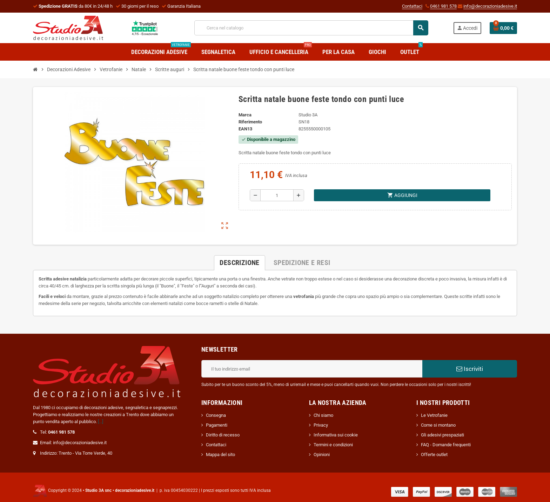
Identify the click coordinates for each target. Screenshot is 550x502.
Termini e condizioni (333, 444)
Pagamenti (216, 425)
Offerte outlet (434, 454)
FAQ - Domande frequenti (446, 444)
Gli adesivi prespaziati (442, 434)
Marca (245, 114)
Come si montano (438, 425)
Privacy (321, 425)
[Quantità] (277, 195)
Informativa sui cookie (336, 434)
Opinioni (322, 454)
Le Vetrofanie (434, 415)
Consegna (216, 415)
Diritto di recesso (223, 434)
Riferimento (250, 121)
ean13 (245, 128)
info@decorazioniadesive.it (490, 6)
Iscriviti (469, 368)
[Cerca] (311, 27)
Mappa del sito (220, 454)
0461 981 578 (443, 6)
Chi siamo (323, 415)
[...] (100, 421)
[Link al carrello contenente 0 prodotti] (503, 28)
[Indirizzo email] (311, 369)
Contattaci (412, 6)
